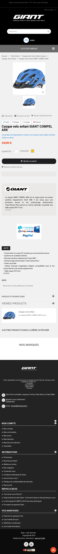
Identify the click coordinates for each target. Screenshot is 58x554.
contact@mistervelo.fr (19, 406)
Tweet (6, 122)
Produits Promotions (13, 296)
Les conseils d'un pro (11, 519)
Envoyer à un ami (23, 116)
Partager (15, 122)
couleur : (25, 151)
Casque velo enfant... (27, 312)
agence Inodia (40, 538)
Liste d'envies (31, 532)
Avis (5, 248)
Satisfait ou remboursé (12, 523)
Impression (9, 116)
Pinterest (37, 122)
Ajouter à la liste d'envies (43, 116)
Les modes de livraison (12, 526)
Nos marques (29, 344)
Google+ (26, 122)
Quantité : (7, 151)
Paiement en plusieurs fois (13, 516)
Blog (22, 532)
